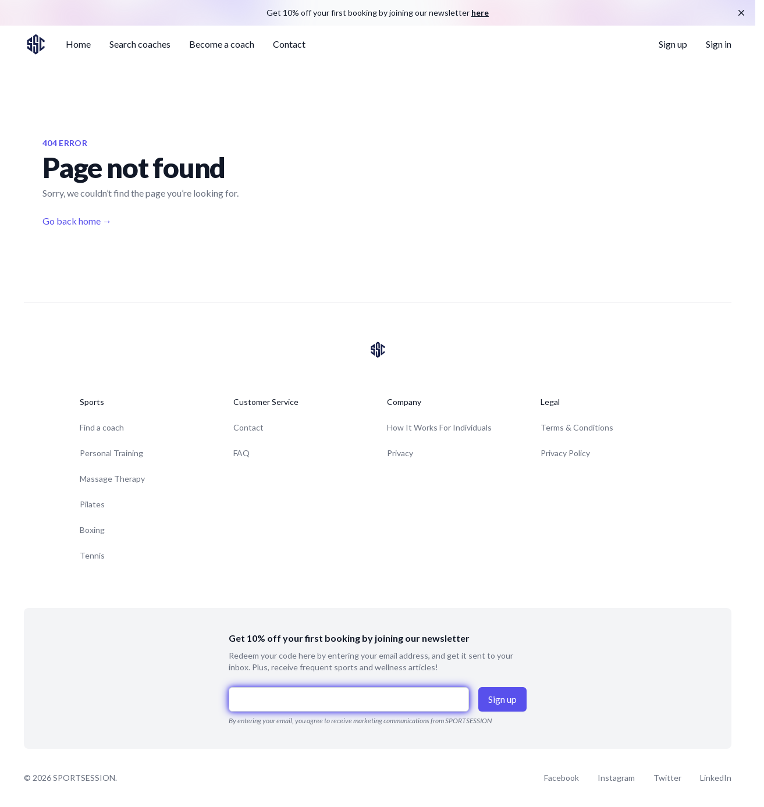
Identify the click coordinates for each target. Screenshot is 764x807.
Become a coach (221, 43)
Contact (289, 43)
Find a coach (102, 427)
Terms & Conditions (577, 427)
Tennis (92, 555)
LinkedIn (715, 778)
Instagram (616, 778)
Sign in (718, 43)
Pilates (92, 504)
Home (78, 43)
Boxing (92, 530)
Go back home (77, 220)
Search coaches (139, 43)
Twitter (667, 778)
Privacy (400, 453)
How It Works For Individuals (439, 427)
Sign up (673, 43)
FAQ (241, 453)
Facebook (561, 778)
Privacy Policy (565, 453)
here (480, 12)
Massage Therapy (112, 479)
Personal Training (111, 453)
